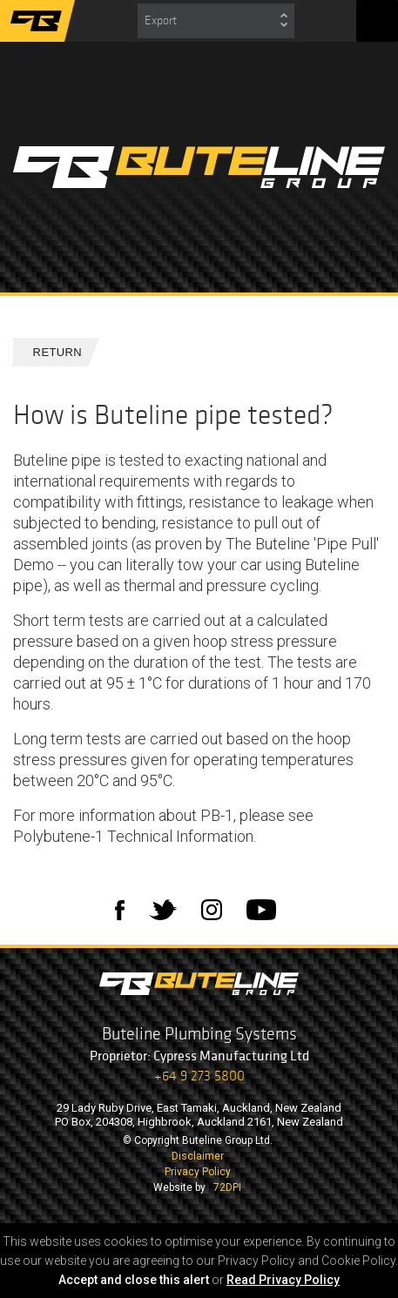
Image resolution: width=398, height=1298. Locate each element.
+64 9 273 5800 (199, 1075)
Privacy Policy (198, 1172)
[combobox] (216, 20)
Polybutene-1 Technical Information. (134, 836)
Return (50, 352)
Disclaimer (198, 1156)
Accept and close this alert (133, 1280)
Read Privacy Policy (283, 1280)
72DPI (227, 1187)
